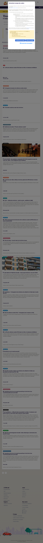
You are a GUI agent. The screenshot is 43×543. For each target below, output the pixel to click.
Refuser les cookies (30, 40)
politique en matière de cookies (14, 7)
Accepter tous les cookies (20, 40)
